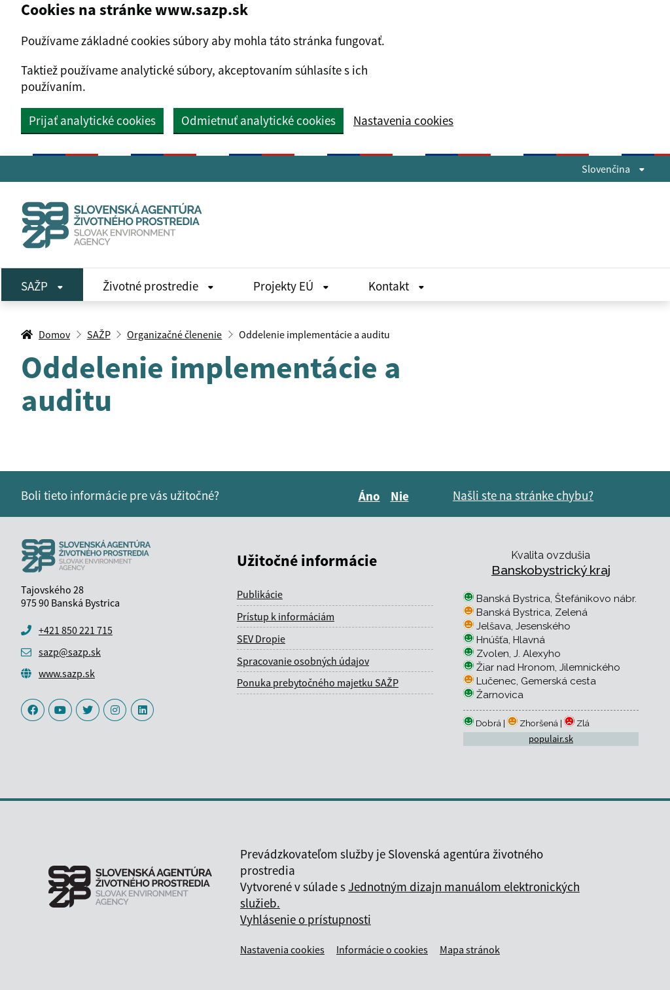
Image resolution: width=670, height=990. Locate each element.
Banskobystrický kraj (550, 570)
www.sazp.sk (67, 673)
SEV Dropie (261, 638)
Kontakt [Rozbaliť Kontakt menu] (396, 286)
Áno (371, 496)
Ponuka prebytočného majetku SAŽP (317, 682)
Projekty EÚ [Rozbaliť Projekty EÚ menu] (291, 286)
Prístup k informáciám (285, 616)
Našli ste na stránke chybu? (523, 495)
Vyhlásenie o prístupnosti (305, 919)
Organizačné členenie (174, 334)
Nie (402, 496)
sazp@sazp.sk (70, 651)
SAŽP (99, 334)
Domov (54, 334)
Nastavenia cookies (403, 121)
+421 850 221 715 (76, 630)
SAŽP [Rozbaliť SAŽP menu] (42, 286)
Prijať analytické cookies (92, 120)
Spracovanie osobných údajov (303, 660)
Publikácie (260, 594)
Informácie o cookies (382, 949)
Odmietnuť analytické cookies (258, 120)
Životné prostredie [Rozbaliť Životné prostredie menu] (158, 286)
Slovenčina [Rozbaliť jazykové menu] (613, 168)
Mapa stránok (470, 949)
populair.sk (551, 739)
